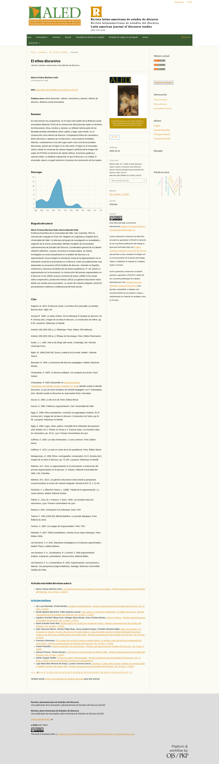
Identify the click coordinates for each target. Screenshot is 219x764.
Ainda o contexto (114, 617)
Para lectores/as (160, 100)
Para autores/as (160, 104)
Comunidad (41, 37)
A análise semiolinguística (80, 606)
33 (116, 672)
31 (110, 672)
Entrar (189, 2)
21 (82, 672)
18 (74, 672)
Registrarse (179, 2)
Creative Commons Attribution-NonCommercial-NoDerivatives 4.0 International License (95, 734)
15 (65, 672)
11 (54, 672)
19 (77, 672)
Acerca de (33, 43)
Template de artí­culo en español (90, 37)
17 (71, 672)
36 (124, 672)
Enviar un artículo (164, 82)
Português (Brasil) (162, 134)
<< (32, 672)
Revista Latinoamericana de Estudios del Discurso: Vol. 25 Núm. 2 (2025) (101, 666)
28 (102, 672)
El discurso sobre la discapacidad (72, 658)
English (157, 126)
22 (85, 672)
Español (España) (162, 130)
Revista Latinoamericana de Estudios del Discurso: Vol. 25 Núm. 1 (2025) (80, 643)
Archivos (56, 37)
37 (127, 672)
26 (96, 672)
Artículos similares (41, 600)
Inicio (33, 52)
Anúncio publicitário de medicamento (68, 646)
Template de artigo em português (123, 37)
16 (68, 672)
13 (60, 672)
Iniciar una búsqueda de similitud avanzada (64, 679)
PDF (116, 137)
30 (107, 672)
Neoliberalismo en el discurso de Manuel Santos (82, 623)
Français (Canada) (162, 138)
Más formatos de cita (120, 180)
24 (91, 672)
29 (104, 672)
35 (121, 672)
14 (63, 672)
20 (79, 672)
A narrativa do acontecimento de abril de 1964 (87, 652)
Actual (28, 37)
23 (88, 672)
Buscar (68, 37)
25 (93, 672)
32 (113, 672)
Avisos (145, 37)
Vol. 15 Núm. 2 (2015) (58, 52)
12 (57, 672)
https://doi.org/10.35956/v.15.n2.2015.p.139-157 (57, 90)
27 (99, 672)
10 (52, 672)
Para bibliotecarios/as (163, 108)
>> (131, 672)
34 (118, 672)
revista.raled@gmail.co (41, 719)
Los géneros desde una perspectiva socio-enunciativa (87, 589)
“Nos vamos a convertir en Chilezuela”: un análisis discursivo (109, 612)
